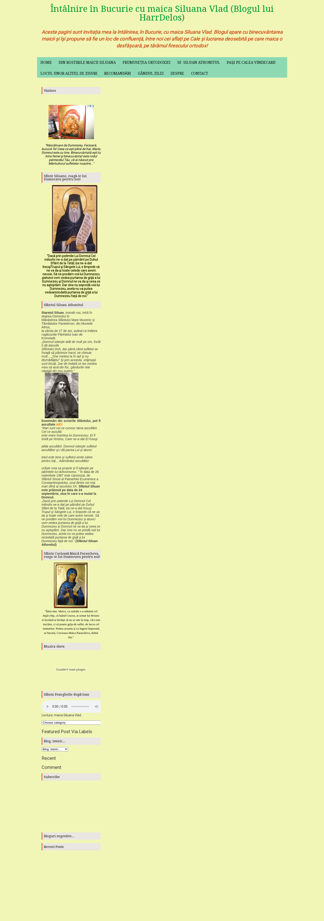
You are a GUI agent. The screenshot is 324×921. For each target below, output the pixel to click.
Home (46, 62)
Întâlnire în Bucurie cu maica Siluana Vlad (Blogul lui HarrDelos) (162, 13)
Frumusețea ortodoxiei (147, 62)
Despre (177, 73)
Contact (199, 73)
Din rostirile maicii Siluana (87, 62)
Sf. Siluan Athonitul (198, 62)
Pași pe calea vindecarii (251, 62)
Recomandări (117, 73)
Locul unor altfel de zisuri (68, 73)
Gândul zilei (151, 73)
